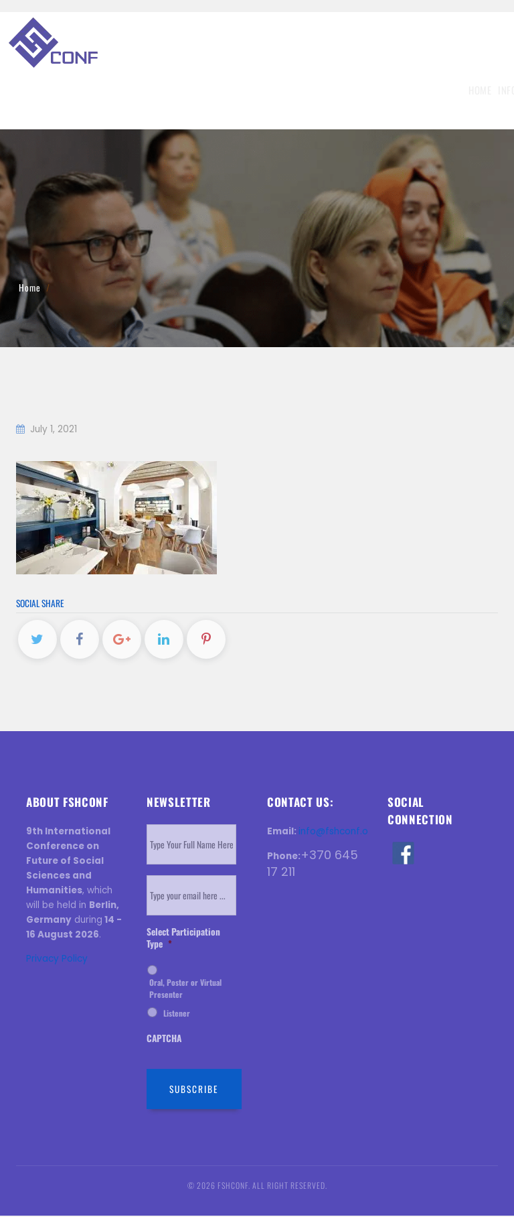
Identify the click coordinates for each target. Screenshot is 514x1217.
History (427, 89)
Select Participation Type (183, 939)
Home (52, 89)
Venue (391, 89)
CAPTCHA (164, 1040)
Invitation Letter (334, 89)
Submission (201, 89)
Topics (155, 89)
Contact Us (476, 89)
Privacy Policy (57, 960)
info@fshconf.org (337, 832)
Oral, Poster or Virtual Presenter (185, 989)
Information (102, 89)
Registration (262, 89)
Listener (176, 1014)
